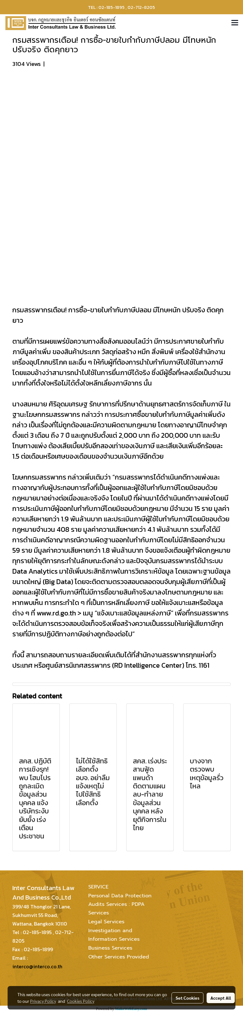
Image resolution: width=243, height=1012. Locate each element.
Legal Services (106, 922)
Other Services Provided (118, 957)
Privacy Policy (43, 1001)
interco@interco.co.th (37, 966)
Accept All (220, 998)
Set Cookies (187, 998)
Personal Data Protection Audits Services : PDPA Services (120, 904)
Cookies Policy (80, 1001)
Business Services (110, 948)
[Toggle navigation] (235, 23)
